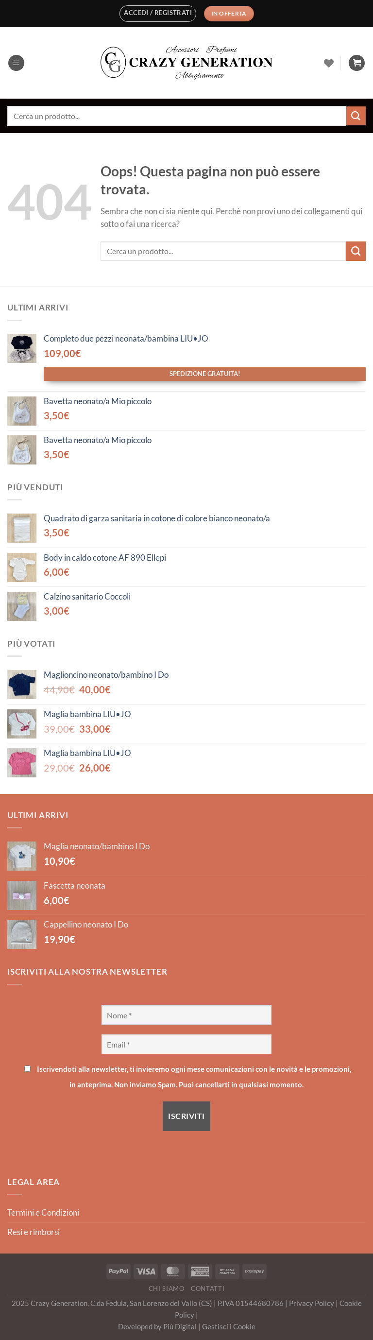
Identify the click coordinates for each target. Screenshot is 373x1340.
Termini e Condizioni (43, 1213)
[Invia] (356, 115)
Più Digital (180, 1326)
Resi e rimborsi (33, 1232)
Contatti (207, 1288)
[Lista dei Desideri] (329, 63)
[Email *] (186, 1044)
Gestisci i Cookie (228, 1326)
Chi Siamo (167, 1288)
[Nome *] (186, 1015)
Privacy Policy (312, 1303)
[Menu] (16, 63)
